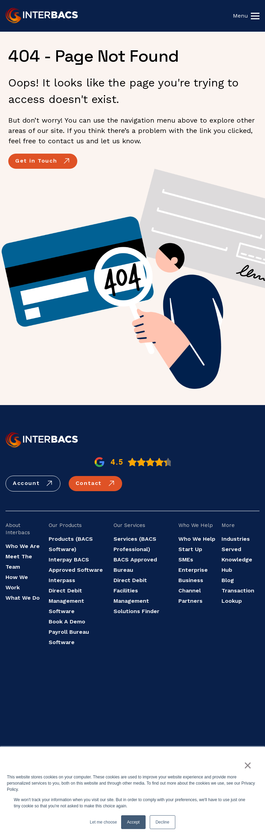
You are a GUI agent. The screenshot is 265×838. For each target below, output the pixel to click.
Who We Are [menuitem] (23, 546)
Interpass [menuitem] (62, 580)
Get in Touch (42, 161)
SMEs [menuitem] (185, 559)
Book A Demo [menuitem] (67, 621)
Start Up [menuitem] (190, 549)
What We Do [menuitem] (23, 597)
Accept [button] (133, 822)
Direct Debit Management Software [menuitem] (66, 600)
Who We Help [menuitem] (196, 539)
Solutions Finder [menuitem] (136, 611)
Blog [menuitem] (228, 580)
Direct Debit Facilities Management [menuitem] (131, 590)
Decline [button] (162, 822)
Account (33, 483)
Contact (95, 483)
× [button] (248, 765)
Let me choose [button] (103, 822)
